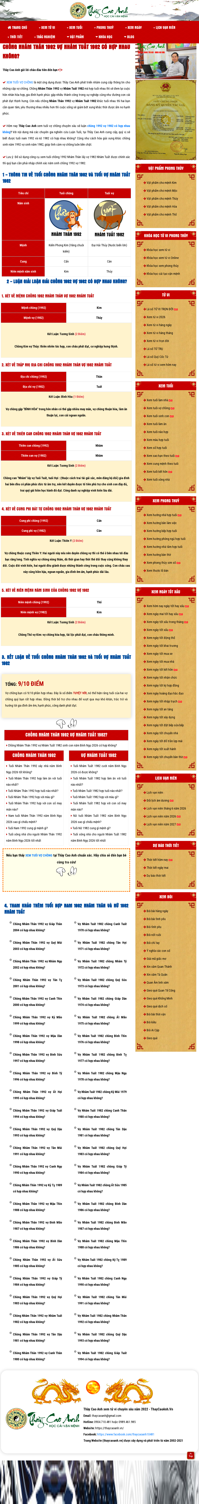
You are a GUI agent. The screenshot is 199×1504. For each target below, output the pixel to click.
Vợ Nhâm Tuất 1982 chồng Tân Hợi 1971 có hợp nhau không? (102, 946)
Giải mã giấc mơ (154, 958)
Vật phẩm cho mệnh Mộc (160, 190)
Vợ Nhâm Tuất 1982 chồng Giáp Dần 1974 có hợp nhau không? (102, 1002)
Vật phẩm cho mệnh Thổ (160, 214)
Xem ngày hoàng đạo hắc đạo (163, 693)
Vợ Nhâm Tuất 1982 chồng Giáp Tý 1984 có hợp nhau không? (102, 1169)
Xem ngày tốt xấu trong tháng (165, 622)
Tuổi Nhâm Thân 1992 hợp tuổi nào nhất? (32, 791)
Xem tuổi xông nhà (156, 479)
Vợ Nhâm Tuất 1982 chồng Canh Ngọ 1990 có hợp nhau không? (102, 1281)
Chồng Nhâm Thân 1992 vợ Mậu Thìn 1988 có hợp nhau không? (37, 1207)
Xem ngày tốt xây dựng (159, 717)
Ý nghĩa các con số (156, 951)
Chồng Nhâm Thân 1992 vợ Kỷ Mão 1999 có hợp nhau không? (37, 1020)
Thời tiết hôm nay (157, 860)
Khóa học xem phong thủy (161, 266)
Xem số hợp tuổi (155, 448)
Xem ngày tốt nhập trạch (162, 701)
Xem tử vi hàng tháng (158, 333)
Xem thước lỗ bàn (155, 570)
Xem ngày (133, 27)
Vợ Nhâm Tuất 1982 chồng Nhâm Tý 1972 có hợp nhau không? (102, 964)
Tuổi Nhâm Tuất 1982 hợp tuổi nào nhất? (96, 791)
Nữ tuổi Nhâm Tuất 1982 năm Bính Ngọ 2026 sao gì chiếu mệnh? (98, 819)
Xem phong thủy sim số (161, 562)
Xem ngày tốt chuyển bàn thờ (165, 757)
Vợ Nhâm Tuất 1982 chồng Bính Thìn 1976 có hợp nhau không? (102, 1039)
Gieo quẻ (150, 1038)
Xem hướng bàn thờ (157, 554)
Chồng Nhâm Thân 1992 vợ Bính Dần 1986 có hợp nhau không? (37, 1244)
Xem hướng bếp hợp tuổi (160, 531)
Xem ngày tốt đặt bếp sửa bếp (163, 725)
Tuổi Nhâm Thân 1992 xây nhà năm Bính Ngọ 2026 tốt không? (34, 769)
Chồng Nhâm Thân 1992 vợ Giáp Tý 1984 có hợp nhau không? (37, 1281)
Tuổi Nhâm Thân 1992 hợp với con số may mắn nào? (34, 806)
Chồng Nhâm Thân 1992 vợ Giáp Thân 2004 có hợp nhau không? (37, 927)
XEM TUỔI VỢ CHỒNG (20, 82)
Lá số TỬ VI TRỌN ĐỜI (160, 309)
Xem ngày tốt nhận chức (160, 677)
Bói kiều (149, 1022)
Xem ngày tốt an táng (158, 709)
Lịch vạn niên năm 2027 (162, 824)
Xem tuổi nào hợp (155, 432)
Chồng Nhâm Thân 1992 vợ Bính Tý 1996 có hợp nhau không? (37, 1076)
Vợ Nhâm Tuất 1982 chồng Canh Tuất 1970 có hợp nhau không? (102, 927)
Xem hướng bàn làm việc (160, 523)
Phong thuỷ (103, 27)
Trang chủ (17, 27)
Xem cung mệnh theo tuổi (160, 463)
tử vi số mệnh (11, 1447)
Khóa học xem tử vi (156, 250)
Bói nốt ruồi (152, 935)
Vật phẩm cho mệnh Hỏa (160, 206)
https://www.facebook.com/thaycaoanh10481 (125, 1434)
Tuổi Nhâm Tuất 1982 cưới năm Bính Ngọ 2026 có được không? (98, 769)
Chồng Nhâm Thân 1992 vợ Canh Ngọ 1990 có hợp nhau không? (37, 1169)
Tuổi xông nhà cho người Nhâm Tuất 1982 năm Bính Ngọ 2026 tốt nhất (98, 837)
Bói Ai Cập (151, 1030)
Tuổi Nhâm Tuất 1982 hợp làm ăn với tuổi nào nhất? (98, 781)
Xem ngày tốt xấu (158, 630)
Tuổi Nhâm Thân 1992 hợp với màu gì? (30, 797)
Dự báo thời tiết (154, 875)
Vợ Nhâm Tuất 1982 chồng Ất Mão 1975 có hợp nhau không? (102, 1020)
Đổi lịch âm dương (158, 800)
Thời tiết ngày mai (155, 867)
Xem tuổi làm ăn (155, 424)
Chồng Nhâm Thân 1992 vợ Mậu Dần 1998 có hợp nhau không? (37, 1039)
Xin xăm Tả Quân (155, 974)
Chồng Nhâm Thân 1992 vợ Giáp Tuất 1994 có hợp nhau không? (37, 1114)
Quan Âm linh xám (156, 982)
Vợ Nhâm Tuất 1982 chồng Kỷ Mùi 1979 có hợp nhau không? (102, 1095)
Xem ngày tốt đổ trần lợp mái (162, 741)
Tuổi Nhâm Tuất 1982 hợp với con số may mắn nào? (98, 806)
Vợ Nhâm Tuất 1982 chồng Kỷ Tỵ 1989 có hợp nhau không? (102, 1263)
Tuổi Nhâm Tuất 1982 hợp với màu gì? (95, 797)
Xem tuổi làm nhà (157, 400)
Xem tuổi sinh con (158, 416)
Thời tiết (15, 36)
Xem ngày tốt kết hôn (160, 669)
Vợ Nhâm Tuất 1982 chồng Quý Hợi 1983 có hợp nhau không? (102, 1151)
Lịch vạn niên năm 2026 (162, 816)
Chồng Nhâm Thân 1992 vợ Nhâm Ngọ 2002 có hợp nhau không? (37, 964)
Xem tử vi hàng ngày (157, 325)
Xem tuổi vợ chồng (158, 408)
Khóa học (104, 36)
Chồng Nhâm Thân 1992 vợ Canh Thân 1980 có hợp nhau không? (37, 1356)
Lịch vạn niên (164, 27)
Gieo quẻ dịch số (155, 1006)
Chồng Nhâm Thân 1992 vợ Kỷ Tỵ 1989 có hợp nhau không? (37, 1188)
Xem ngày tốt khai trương (160, 646)
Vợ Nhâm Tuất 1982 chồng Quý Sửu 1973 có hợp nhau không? (102, 983)
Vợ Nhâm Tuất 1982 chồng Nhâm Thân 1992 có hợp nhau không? (102, 1319)
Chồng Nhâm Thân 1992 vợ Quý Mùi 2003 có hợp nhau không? (37, 946)
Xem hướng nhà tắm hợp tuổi (162, 547)
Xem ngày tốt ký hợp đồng (161, 685)
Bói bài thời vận (154, 1014)
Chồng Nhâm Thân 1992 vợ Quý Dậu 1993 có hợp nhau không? (37, 1132)
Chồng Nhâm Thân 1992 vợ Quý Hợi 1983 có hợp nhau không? (37, 1300)
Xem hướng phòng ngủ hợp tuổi (164, 539)
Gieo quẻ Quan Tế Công (159, 990)
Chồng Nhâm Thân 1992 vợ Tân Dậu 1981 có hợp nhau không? (37, 1337)
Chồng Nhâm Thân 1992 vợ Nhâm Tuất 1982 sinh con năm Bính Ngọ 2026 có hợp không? (61, 745)
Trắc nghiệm (44, 36)
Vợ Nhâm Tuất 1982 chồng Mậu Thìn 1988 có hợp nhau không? (102, 1244)
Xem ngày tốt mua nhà (158, 661)
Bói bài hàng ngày (155, 911)
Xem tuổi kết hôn (157, 471)
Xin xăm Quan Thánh (157, 966)
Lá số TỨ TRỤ (153, 349)
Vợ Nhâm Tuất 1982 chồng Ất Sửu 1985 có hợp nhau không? (102, 1188)
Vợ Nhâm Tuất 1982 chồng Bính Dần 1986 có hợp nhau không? (102, 1207)
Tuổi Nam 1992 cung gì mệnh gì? (27, 828)
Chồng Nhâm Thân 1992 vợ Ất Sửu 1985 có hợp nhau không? (37, 1263)
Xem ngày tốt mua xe (158, 653)
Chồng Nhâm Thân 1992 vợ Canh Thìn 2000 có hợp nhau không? (37, 1002)
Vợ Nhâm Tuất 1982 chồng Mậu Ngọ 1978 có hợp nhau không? (102, 1076)
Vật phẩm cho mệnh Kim (160, 182)
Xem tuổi (74, 27)
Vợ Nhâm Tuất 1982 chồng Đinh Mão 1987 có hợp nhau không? (102, 1225)
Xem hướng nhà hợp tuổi (162, 515)
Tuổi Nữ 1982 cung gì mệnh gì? (91, 828)
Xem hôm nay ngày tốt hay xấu (166, 606)
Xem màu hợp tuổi (156, 440)
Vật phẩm (75, 36)
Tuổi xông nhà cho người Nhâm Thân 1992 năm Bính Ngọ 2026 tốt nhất (34, 837)
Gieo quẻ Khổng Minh (158, 998)
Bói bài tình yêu (154, 919)
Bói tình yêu (152, 927)
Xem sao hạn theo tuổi (161, 456)
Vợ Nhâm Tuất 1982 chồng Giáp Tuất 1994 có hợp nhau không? (102, 1356)
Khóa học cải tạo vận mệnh (161, 273)
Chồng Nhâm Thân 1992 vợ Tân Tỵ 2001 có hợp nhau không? (37, 983)
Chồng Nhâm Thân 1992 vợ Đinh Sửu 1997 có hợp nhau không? (37, 1058)
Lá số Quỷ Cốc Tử (155, 357)
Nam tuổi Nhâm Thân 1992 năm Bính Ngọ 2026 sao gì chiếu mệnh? (34, 819)
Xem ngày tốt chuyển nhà (160, 733)
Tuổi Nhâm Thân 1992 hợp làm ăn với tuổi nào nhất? (34, 781)
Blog (129, 36)
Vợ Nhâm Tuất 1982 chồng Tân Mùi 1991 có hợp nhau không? (102, 1300)
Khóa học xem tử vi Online (161, 258)
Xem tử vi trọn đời (156, 341)
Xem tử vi (47, 27)
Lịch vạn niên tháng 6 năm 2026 (164, 808)
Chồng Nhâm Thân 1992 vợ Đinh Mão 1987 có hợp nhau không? (37, 1225)
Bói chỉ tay (151, 943)
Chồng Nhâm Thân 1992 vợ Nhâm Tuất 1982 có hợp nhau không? (37, 1319)
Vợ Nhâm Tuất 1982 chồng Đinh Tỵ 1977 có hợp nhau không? (102, 1058)
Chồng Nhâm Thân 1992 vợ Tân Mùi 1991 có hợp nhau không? (37, 1151)
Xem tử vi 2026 (154, 317)
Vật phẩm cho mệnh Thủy (160, 198)
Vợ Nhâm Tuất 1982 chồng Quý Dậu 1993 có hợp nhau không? (102, 1337)
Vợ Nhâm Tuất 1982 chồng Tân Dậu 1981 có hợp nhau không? (102, 1132)
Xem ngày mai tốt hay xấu (163, 614)
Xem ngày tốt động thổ (159, 638)
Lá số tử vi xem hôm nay (159, 365)
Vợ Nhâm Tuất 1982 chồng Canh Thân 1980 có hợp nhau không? (102, 1114)
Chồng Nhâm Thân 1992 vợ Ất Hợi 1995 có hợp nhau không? (37, 1095)
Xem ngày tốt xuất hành (159, 749)
